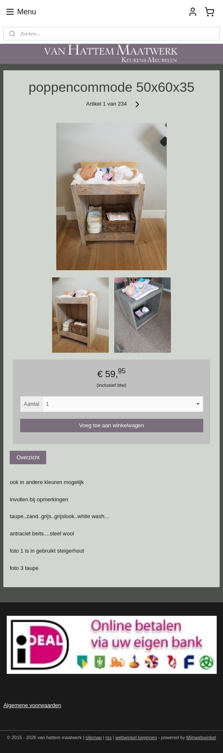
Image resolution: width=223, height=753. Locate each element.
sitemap (94, 737)
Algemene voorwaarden (32, 705)
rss (108, 737)
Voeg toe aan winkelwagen (111, 425)
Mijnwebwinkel (201, 737)
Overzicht (27, 458)
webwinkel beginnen (136, 737)
